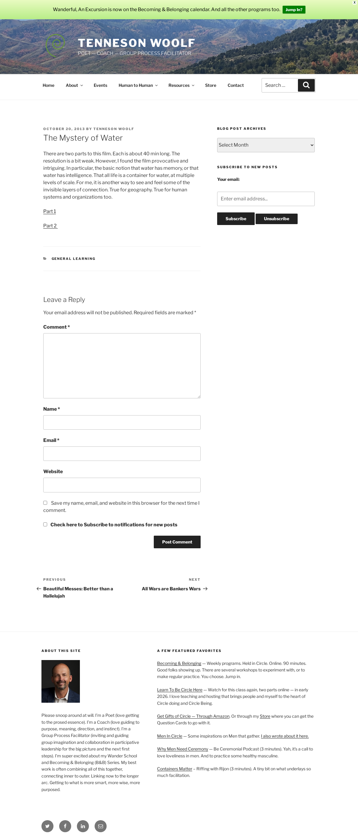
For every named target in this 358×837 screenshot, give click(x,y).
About (75, 85)
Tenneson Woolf (137, 43)
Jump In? (294, 9)
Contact (236, 85)
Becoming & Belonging (179, 663)
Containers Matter (174, 768)
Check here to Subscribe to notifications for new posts (110, 525)
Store (210, 85)
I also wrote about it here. (285, 735)
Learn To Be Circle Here (179, 689)
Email (51, 440)
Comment (56, 327)
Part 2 (50, 226)
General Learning (74, 259)
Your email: (228, 179)
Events (100, 85)
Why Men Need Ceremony (182, 748)
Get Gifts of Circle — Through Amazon (193, 716)
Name (51, 409)
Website (53, 471)
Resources (181, 85)
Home (48, 85)
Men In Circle (169, 735)
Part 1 (49, 211)
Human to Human (139, 85)
